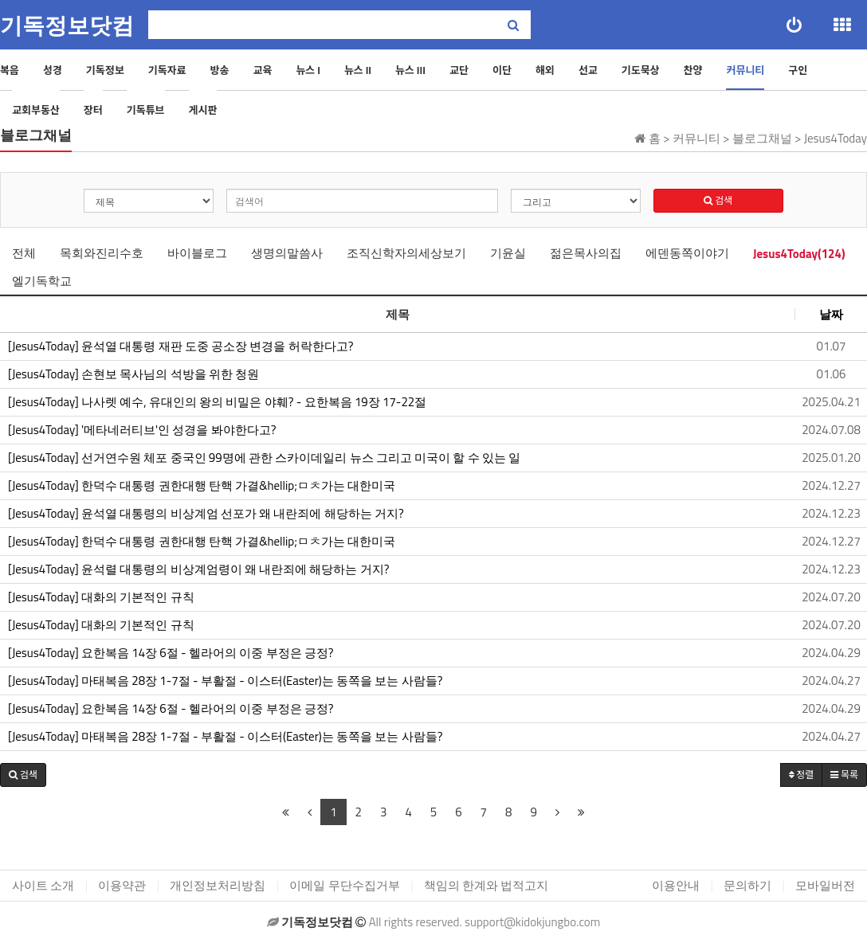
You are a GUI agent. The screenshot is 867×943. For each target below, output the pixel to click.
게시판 (203, 110)
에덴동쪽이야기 (687, 253)
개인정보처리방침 (217, 885)
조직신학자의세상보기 (406, 253)
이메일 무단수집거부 (344, 885)
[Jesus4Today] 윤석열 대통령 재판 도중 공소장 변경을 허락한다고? (180, 346)
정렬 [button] (801, 774)
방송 (220, 70)
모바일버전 (825, 885)
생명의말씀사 (287, 253)
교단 (459, 70)
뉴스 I (308, 70)
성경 (52, 70)
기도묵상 (641, 70)
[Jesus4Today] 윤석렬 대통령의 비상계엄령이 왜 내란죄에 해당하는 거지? (198, 569)
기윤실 (508, 253)
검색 (718, 200)
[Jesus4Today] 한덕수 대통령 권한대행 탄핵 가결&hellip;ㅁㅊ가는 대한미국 (201, 486)
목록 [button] (844, 774)
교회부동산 (36, 110)
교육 (262, 70)
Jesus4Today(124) (799, 254)
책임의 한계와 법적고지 (486, 885)
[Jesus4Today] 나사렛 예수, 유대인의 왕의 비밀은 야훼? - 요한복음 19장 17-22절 (217, 402)
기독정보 (105, 70)
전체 (24, 253)
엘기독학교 (42, 281)
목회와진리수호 (101, 253)
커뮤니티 (745, 70)
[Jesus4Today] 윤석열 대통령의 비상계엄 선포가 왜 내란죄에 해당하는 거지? (206, 513)
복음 (9, 70)
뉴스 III (410, 70)
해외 (545, 70)
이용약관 (122, 885)
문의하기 (747, 885)
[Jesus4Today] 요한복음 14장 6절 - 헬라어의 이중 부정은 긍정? (171, 653)
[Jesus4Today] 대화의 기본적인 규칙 (101, 597)
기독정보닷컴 (67, 26)
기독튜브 (146, 110)
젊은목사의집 (586, 253)
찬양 (693, 70)
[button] (23, 775)
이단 (502, 70)
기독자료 (167, 70)
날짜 (831, 314)
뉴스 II (357, 70)
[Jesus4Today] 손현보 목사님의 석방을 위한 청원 (133, 374)
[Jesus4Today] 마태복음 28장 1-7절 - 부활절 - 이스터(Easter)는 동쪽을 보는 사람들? (225, 681)
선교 (588, 70)
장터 (93, 110)
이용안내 (676, 885)
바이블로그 (197, 253)
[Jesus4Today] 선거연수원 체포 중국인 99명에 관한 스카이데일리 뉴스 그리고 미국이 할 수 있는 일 (264, 458)
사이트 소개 (43, 885)
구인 (797, 70)
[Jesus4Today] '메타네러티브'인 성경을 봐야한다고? (142, 430)
